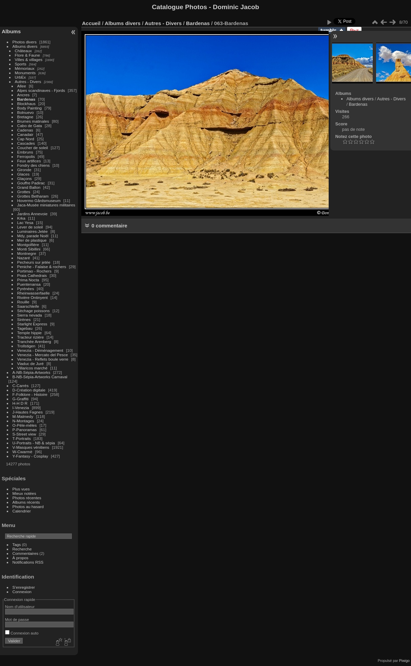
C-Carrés (21, 385)
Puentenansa (29, 284)
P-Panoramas (25, 429)
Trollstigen (26, 346)
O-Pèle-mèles (25, 425)
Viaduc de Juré (30, 363)
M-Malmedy (23, 416)
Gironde (24, 169)
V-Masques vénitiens (31, 447)
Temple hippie (29, 332)
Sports (20, 64)
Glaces (23, 174)
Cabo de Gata (29, 125)
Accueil (91, 23)
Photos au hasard (28, 506)
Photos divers (25, 42)
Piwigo (404, 661)
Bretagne (25, 117)
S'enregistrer (24, 587)
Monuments (25, 72)
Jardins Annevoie (32, 213)
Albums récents (26, 502)
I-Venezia (21, 407)
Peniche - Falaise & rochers (41, 266)
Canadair (25, 134)
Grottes (23, 191)
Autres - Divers (28, 81)
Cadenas (25, 130)
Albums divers (25, 46)
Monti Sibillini (29, 249)
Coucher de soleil (32, 147)
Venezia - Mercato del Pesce (42, 354)
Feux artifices (29, 161)
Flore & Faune (27, 55)
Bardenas (26, 99)
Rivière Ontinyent (32, 297)
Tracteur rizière (30, 337)
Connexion (22, 591)
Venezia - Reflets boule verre (42, 359)
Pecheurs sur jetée (33, 262)
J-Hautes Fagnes (28, 412)
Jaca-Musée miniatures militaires (46, 205)
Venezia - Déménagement (40, 350)
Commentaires (26, 553)
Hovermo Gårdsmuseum (39, 200)
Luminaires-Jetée (32, 231)
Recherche (22, 549)
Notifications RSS (28, 562)
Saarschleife (28, 306)
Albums (11, 31)
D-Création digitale (29, 390)
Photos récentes (27, 498)
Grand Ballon (29, 187)
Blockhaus (26, 103)
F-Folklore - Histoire (30, 394)
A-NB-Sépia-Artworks (31, 372)
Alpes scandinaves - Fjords (41, 90)
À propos (20, 558)
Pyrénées (25, 288)
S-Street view (24, 434)
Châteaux (23, 50)
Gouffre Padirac (31, 183)
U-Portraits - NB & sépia (34, 443)
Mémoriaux (25, 68)
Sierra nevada (29, 315)
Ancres (23, 95)
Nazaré (23, 258)
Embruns (25, 152)
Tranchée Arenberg (34, 341)
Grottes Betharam (33, 196)
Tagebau (25, 328)
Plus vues (21, 489)
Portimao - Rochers (34, 271)
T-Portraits (22, 438)
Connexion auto (22, 633)
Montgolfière (28, 244)
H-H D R (20, 403)
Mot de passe (17, 619)
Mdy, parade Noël (32, 236)
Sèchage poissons (33, 310)
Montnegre (26, 253)
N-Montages (23, 421)
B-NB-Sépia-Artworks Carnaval (40, 377)
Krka (21, 218)
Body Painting (29, 108)
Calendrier (22, 511)
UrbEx (20, 77)
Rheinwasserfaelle (33, 293)
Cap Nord (25, 139)
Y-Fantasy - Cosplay (30, 456)
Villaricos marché (32, 368)
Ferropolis (26, 156)
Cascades (26, 143)
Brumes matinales (33, 121)
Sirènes (24, 319)
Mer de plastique (32, 240)
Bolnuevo (25, 112)
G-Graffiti (21, 399)
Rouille (23, 302)
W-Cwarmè (23, 451)
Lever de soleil (30, 227)
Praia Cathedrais (32, 275)
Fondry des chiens (33, 165)
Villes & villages (29, 59)
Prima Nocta (28, 280)
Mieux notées (24, 493)
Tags (17, 544)
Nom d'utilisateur (20, 606)
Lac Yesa (25, 222)
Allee (21, 86)
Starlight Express (32, 324)
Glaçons (24, 178)
